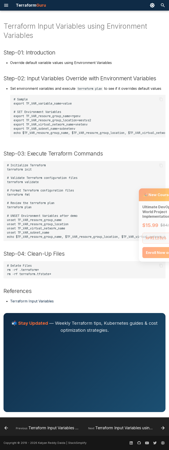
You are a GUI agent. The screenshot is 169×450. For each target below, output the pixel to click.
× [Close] (159, 195)
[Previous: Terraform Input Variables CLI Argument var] (42, 428)
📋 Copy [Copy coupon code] (151, 238)
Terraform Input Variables (32, 301)
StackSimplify (77, 442)
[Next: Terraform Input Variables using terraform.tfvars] (126, 428)
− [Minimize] (152, 195)
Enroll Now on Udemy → (138, 252)
